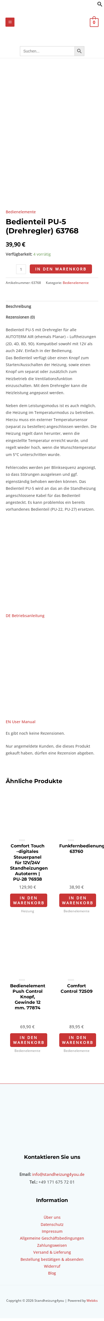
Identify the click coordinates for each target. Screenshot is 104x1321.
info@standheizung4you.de (58, 1191)
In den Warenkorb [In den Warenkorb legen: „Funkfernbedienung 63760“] (77, 918)
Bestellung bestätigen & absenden (52, 1276)
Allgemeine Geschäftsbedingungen (52, 1255)
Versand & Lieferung (52, 1269)
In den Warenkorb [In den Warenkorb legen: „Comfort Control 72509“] (77, 1057)
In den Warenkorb (61, 286)
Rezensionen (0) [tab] (20, 334)
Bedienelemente (21, 229)
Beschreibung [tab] (18, 323)
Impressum (52, 1248)
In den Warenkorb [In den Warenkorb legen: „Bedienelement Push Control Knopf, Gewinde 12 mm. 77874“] (28, 1057)
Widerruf (52, 1283)
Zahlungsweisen (52, 1262)
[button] (100, 5)
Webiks (92, 1318)
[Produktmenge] (21, 286)
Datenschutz (52, 1241)
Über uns (52, 1234)
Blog (52, 1290)
